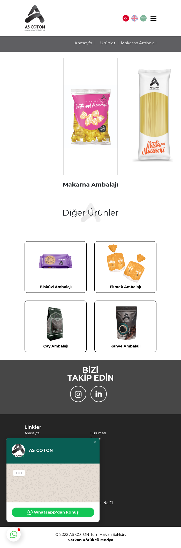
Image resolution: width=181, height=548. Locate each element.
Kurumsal (98, 433)
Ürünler (107, 42)
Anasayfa (83, 42)
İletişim (96, 438)
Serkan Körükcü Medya (90, 540)
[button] (94, 442)
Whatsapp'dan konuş (53, 512)
